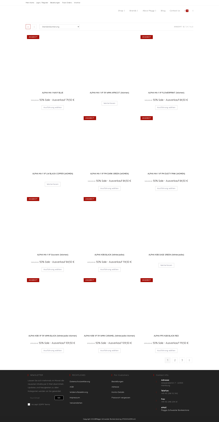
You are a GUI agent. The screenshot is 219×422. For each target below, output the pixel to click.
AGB (72, 387)
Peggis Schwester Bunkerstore (175, 410)
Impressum (75, 397)
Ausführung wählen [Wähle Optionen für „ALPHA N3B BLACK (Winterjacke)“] (109, 269)
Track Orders (67, 3)
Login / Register (42, 3)
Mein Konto (30, 3)
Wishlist (77, 3)
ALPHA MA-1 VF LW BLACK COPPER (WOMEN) (52, 173)
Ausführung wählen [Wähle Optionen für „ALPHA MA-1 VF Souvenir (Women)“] (53, 269)
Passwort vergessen (121, 397)
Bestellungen (55, 3)
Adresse (115, 387)
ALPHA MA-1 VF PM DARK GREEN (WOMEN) (109, 173)
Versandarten (76, 403)
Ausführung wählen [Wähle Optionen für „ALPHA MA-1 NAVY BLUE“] (53, 107)
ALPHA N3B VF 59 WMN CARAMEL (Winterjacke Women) (109, 335)
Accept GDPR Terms (39, 404)
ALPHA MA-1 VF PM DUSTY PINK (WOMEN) (166, 173)
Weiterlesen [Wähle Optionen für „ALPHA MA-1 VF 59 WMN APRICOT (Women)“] (109, 103)
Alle (191, 27)
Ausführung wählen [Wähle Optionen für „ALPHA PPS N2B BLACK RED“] (166, 350)
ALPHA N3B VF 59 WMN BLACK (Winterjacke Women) (52, 335)
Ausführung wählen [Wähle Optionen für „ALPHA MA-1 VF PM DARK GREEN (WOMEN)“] (109, 188)
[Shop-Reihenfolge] (59, 26)
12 (183, 27)
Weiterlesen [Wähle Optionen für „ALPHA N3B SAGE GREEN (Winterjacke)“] (166, 265)
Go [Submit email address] (59, 398)
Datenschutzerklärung (80, 381)
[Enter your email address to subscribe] (47, 397)
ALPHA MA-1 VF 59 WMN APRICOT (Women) (109, 92)
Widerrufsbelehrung (79, 392)
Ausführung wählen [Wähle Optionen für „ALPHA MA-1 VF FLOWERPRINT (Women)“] (166, 107)
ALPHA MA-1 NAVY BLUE (52, 92)
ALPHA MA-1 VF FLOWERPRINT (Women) (166, 92)
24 (187, 27)
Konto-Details (118, 392)
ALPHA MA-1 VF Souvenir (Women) (52, 254)
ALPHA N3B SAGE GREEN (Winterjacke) (166, 254)
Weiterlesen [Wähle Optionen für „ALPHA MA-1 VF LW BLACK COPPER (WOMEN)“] (53, 184)
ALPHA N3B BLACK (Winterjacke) (109, 254)
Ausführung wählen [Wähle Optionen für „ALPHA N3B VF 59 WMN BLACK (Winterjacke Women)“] (53, 350)
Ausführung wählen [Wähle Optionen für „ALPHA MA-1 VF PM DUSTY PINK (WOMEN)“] (166, 188)
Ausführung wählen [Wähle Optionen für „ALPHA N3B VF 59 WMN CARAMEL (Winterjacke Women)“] (109, 350)
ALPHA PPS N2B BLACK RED (166, 335)
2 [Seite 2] (175, 360)
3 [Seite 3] (182, 360)
